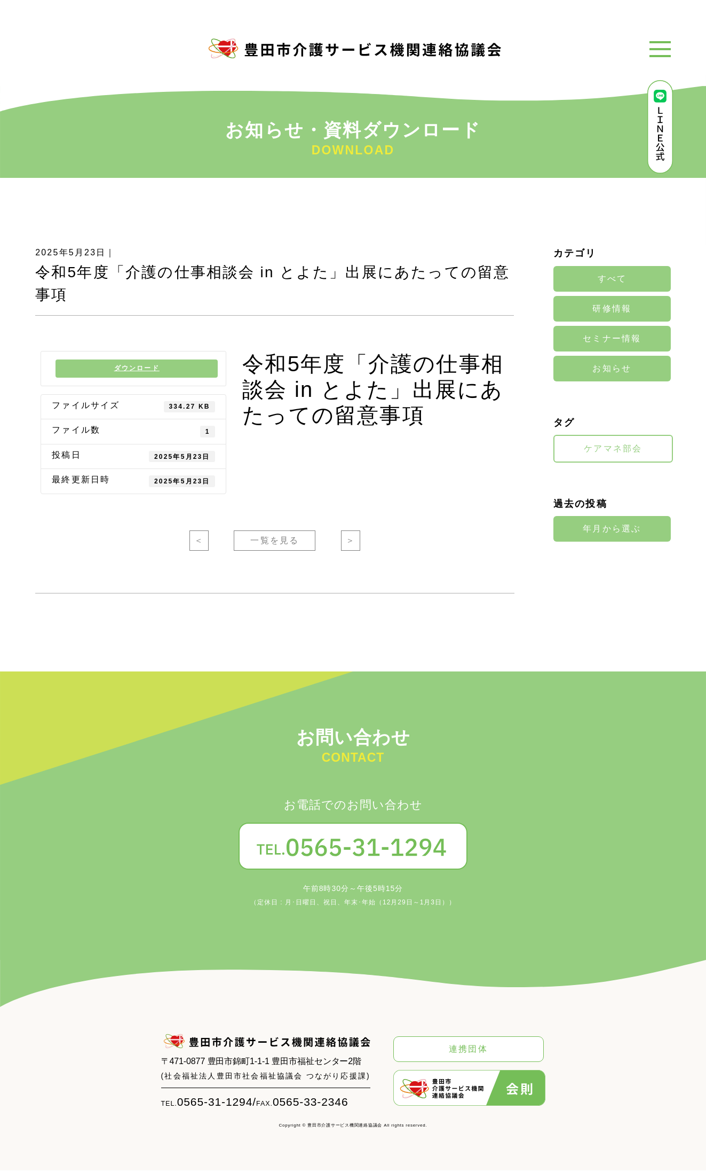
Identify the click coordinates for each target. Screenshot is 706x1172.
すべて (612, 279)
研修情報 (611, 308)
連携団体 (468, 1050)
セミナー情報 (612, 338)
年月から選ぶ (612, 528)
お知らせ (611, 368)
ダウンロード (137, 369)
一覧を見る (274, 542)
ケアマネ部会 (613, 448)
